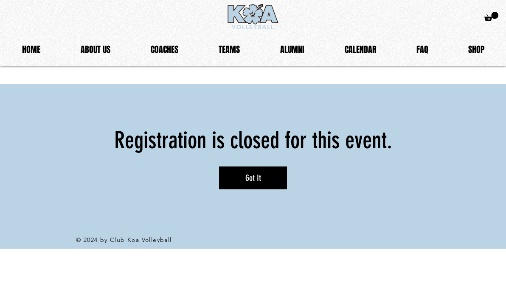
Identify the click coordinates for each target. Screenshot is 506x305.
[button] (95, 49)
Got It (253, 178)
